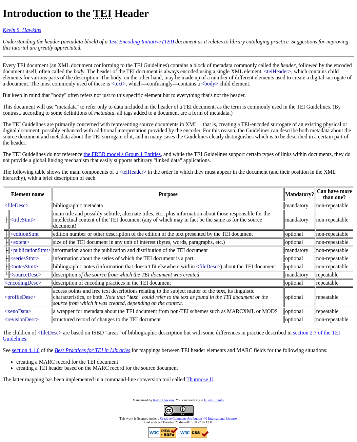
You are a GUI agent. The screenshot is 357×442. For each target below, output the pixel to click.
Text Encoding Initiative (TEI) (141, 41)
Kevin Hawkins (163, 400)
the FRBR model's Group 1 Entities (122, 154)
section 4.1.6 (25, 350)
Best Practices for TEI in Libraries (92, 350)
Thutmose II (199, 379)
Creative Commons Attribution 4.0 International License (198, 418)
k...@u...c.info (213, 400)
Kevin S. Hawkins (22, 30)
